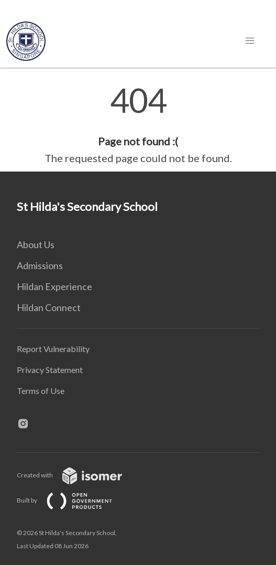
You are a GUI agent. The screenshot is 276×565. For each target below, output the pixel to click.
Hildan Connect (49, 307)
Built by (73, 500)
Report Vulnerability (53, 349)
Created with (78, 475)
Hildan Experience (54, 286)
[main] (138, 124)
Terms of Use (40, 391)
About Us (35, 244)
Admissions (40, 265)
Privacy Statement (50, 370)
